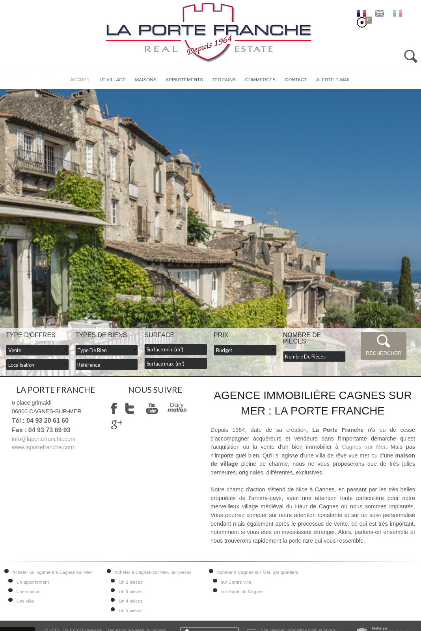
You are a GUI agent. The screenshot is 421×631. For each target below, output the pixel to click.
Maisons (145, 79)
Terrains (224, 79)
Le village (112, 79)
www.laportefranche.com (43, 447)
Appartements (184, 79)
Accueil (80, 79)
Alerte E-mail (333, 79)
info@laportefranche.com (43, 439)
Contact (296, 79)
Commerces (260, 79)
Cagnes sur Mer (364, 447)
